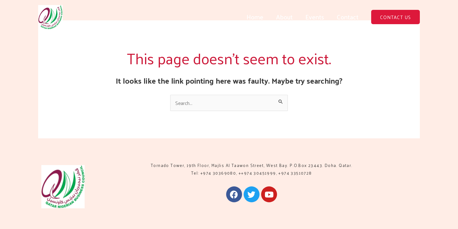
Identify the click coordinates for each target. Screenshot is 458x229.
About (284, 17)
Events (314, 17)
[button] (395, 17)
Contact (347, 17)
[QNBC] (50, 16)
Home (254, 17)
